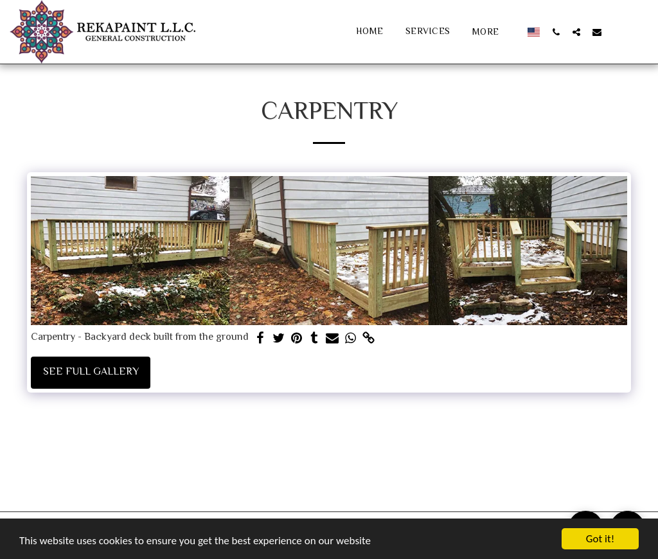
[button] (555, 32)
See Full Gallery (91, 372)
